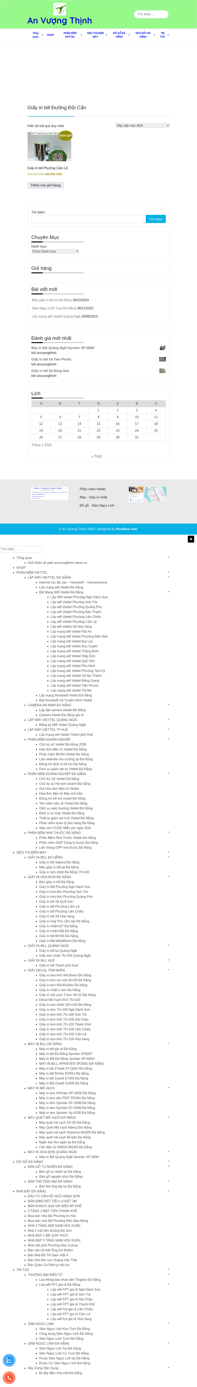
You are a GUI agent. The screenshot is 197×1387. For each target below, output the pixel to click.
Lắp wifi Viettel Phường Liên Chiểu (76, 617)
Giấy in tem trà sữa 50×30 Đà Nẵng (65, 980)
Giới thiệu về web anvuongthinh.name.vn (57, 562)
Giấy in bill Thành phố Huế (58, 965)
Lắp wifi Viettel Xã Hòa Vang (71, 626)
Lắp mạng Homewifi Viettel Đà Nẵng (65, 695)
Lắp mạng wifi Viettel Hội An (71, 631)
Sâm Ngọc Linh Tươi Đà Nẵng (54, 308)
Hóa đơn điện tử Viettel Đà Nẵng (63, 749)
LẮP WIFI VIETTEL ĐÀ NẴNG (49, 577)
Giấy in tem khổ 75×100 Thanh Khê (65, 1024)
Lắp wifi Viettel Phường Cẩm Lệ (74, 621)
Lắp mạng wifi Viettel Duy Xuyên (74, 646)
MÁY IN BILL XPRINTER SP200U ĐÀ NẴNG (71, 1063)
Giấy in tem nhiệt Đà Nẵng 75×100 (64, 872)
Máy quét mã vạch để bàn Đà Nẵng (65, 1137)
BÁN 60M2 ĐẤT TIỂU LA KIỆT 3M (52, 1201)
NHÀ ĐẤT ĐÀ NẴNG (143, 35)
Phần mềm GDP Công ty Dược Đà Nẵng (68, 842)
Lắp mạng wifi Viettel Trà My (71, 690)
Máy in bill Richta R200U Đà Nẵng (64, 1073)
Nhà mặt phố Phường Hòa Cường (53, 1245)
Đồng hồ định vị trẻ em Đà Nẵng (63, 764)
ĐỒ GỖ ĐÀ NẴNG (119, 35)
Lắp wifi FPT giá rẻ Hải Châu (71, 1299)
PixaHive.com (126, 529)
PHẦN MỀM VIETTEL (70, 35)
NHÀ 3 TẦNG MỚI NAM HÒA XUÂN (54, 1225)
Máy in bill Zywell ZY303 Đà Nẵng (63, 1078)
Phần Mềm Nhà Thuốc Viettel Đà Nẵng (67, 837)
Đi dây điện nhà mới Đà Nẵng (60, 1373)
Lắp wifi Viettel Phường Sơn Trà (74, 602)
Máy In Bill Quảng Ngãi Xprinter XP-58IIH (69, 1157)
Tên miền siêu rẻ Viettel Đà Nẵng (63, 803)
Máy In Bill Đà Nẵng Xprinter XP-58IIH (67, 1058)
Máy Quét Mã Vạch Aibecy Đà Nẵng (65, 1127)
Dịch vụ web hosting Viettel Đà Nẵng (65, 808)
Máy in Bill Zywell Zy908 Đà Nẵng (63, 1083)
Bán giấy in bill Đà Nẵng (56, 882)
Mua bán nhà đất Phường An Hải (52, 1216)
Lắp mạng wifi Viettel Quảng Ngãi (56, 316)
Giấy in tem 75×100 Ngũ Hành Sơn (64, 1009)
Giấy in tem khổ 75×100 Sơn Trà (63, 1014)
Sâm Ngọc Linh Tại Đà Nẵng (60, 1348)
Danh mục (39, 246)
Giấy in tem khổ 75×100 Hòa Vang (64, 1039)
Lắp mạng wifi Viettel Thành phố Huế (66, 734)
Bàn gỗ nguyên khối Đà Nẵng (60, 1176)
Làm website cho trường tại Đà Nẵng (66, 759)
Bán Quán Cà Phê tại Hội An (48, 1265)
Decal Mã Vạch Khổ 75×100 (59, 1000)
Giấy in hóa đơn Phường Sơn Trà (63, 891)
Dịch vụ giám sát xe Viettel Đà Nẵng (65, 769)
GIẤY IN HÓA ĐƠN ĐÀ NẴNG (49, 877)
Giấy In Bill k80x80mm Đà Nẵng (62, 941)
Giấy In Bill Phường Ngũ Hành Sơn (64, 887)
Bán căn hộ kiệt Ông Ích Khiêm (50, 1250)
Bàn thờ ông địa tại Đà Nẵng (60, 1186)
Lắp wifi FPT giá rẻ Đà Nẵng (59, 1284)
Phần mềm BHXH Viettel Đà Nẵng (64, 754)
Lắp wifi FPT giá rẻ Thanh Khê (73, 1304)
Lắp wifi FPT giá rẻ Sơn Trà (70, 1294)
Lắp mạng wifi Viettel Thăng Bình (74, 651)
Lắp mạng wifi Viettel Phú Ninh (73, 666)
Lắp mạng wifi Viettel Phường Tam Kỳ (78, 671)
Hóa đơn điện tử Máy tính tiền (60, 793)
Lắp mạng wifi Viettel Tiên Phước (75, 685)
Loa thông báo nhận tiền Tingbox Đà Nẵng (70, 1279)
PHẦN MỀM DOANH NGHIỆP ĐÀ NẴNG (57, 774)
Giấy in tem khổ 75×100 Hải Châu (64, 1019)
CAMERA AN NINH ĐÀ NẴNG (49, 705)
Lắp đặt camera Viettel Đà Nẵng (62, 710)
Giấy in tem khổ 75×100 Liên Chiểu (65, 1029)
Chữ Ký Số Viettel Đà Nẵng (59, 779)
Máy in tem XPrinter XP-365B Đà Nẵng (67, 1093)
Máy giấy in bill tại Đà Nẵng (52, 300)
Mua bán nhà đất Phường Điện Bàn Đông (58, 1220)
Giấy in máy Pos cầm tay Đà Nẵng (64, 921)
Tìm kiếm (38, 212)
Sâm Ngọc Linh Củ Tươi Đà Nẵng (64, 1353)
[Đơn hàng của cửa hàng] (143, 125)
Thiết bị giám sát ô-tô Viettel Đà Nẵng (66, 818)
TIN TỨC (162, 35)
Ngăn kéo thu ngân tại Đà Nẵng (62, 1142)
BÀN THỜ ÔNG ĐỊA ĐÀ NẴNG (50, 1181)
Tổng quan (36, 35)
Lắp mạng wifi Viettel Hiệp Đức (73, 656)
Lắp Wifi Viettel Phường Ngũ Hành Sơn (79, 597)
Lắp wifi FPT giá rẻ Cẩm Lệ (70, 1314)
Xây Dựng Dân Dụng (43, 1368)
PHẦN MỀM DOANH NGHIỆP (49, 739)
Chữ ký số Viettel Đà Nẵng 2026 (62, 744)
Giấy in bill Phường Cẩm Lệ (59, 906)
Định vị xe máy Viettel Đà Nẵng (62, 813)
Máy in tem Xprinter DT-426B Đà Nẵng (67, 1108)
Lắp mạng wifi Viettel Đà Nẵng (61, 587)
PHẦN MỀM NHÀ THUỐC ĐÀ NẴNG (54, 833)
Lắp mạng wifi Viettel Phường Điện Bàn (79, 636)
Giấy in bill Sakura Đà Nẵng (59, 862)
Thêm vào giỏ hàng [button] (46, 185)
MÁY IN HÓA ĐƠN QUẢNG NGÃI (52, 1152)
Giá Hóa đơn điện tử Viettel (59, 788)
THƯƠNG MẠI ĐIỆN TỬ (45, 1275)
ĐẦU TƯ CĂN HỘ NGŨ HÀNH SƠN (54, 1196)
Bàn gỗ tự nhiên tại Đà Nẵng (60, 1171)
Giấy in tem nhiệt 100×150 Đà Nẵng (65, 1004)
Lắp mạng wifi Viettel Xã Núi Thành (76, 675)
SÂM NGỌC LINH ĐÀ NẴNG (49, 1343)
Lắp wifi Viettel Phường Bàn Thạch (76, 612)
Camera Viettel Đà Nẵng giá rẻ (61, 715)
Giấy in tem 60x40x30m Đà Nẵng (63, 985)
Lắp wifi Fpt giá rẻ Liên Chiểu (72, 1309)
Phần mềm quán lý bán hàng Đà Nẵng (67, 823)
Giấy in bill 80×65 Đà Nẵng (58, 936)
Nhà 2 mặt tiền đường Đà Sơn (50, 1230)
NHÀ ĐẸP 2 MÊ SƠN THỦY (48, 1235)
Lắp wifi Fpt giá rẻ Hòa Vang (71, 1319)
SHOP (50, 35)
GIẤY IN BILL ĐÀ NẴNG (45, 857)
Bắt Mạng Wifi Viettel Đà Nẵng (61, 592)
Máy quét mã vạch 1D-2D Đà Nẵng (64, 1122)
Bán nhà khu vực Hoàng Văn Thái (52, 1260)
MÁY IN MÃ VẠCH (41, 1088)
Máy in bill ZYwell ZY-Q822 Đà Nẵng (65, 1068)
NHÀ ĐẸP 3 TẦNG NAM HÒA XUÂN (54, 1240)
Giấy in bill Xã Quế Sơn (56, 901)
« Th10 (97, 456)
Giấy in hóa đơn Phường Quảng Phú (66, 896)
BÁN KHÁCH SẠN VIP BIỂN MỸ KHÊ (55, 1206)
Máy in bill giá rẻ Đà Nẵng (58, 1049)
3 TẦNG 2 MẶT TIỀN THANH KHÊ (52, 1211)
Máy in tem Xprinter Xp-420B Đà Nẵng (67, 1112)
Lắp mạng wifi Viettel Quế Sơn (73, 661)
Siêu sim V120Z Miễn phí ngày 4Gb (65, 828)
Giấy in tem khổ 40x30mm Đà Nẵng (65, 975)
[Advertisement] (98, 72)
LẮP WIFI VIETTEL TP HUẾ (48, 729)
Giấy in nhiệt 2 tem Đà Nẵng (59, 990)
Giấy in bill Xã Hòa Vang (56, 916)
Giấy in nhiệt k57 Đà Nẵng (58, 926)
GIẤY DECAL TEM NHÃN (46, 970)
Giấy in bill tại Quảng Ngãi (58, 950)
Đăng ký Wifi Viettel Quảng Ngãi (62, 725)
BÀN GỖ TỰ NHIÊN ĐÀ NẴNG (50, 1166)
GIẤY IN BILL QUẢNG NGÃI (48, 946)
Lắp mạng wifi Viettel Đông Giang (75, 680)
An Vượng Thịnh (60, 20)
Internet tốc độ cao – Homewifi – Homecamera (73, 582)
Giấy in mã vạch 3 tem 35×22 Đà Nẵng (67, 995)
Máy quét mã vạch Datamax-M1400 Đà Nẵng (72, 1132)
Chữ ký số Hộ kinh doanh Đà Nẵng (64, 783)
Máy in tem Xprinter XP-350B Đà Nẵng (67, 1103)
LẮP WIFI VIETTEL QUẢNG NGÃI (52, 720)
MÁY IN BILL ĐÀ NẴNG (45, 1044)
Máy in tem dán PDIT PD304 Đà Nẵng (67, 1098)
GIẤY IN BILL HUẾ (41, 960)
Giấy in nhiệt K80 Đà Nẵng (58, 931)
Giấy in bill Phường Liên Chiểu (61, 911)
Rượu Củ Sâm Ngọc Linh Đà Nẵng (64, 1363)
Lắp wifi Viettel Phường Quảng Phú (76, 607)
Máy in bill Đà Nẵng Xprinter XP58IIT (66, 1054)
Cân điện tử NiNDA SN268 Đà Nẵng (65, 1147)
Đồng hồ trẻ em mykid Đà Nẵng (62, 798)
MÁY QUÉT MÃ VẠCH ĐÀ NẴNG (52, 1117)
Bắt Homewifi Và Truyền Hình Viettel (65, 700)
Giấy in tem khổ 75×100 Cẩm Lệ (62, 1034)
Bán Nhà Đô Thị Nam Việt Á (48, 1255)
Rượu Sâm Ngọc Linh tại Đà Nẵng (64, 1358)
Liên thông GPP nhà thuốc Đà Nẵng (65, 847)
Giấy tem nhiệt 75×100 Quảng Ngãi (65, 955)
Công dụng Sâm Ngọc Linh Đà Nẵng (66, 1333)
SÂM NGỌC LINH (41, 1324)
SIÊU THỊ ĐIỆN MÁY (95, 35)
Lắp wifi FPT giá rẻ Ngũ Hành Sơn (75, 1289)
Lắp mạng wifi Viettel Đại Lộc (72, 641)
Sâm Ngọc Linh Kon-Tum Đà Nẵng (64, 1329)
